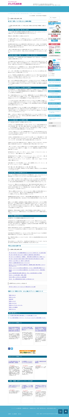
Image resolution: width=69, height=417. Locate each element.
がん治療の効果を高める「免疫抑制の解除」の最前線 (14, 362)
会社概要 (9, 413)
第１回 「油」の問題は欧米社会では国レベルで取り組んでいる (21, 279)
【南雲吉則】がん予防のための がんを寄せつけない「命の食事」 (40, 386)
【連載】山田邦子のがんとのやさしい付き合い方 (14, 386)
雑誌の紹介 (12, 10)
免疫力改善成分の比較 (37, 2)
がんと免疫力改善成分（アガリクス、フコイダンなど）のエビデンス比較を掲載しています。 (28, 317)
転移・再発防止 (48, 8)
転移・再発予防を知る (53, 96)
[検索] (54, 17)
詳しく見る (58, 52)
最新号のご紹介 (54, 44)
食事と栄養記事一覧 (53, 103)
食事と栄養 (46, 2)
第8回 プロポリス (12, 295)
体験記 (56, 8)
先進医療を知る (52, 91)
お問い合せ (19, 413)
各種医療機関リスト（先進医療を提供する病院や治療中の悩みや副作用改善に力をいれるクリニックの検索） (55, 2)
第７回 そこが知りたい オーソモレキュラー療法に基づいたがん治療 (22, 286)
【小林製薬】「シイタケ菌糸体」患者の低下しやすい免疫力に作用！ (27, 386)
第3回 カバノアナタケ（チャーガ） (16, 305)
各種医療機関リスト (56, 10)
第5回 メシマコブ (12, 301)
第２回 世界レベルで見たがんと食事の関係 (17, 277)
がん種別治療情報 (52, 79)
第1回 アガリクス (12, 309)
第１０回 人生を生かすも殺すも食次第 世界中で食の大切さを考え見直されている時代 (26, 258)
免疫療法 (30, 10)
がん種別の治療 (12, 8)
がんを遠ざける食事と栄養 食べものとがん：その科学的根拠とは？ (27, 328)
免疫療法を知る (52, 115)
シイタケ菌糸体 (51, 73)
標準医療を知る (52, 85)
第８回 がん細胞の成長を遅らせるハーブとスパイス (19, 262)
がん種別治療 (18, 408)
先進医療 (21, 10)
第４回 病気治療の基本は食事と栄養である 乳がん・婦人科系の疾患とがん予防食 (25, 273)
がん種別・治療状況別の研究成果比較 (40, 362)
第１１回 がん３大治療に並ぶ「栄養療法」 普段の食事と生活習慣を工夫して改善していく (27, 256)
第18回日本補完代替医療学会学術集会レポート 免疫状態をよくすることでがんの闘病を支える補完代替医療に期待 (40, 329)
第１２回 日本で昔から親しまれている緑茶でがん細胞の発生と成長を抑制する (24, 254)
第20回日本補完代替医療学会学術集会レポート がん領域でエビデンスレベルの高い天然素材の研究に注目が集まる (14, 329)
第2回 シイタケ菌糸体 (13, 307)
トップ (13, 408)
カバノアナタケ (51, 75)
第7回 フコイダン (12, 297)
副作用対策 (30, 8)
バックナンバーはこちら (54, 55)
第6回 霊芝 (11, 299)
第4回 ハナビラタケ (13, 303)
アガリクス (51, 71)
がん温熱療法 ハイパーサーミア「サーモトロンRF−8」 (27, 362)
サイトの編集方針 (52, 125)
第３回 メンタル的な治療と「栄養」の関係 (17, 275)
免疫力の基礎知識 (39, 10)
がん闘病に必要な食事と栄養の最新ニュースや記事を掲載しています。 (24, 315)
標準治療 (21, 8)
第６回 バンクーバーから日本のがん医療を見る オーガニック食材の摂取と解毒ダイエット (27, 267)
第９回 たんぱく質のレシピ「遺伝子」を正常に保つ (19, 260)
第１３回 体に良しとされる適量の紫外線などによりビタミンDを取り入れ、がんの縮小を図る (27, 252)
